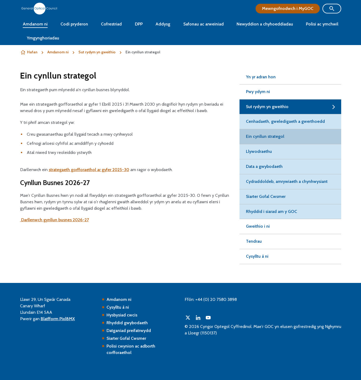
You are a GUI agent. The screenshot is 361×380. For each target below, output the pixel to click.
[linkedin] (198, 317)
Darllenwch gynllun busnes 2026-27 (54, 219)
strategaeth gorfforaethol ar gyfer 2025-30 (89, 169)
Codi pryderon (74, 24)
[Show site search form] (331, 8)
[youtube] (208, 317)
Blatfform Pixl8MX (58, 318)
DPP (139, 24)
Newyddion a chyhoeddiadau (265, 24)
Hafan (32, 52)
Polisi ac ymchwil (322, 24)
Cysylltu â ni (118, 307)
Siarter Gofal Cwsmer (126, 338)
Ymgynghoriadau (43, 37)
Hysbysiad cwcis (122, 315)
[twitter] (188, 317)
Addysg (162, 24)
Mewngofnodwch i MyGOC (287, 8)
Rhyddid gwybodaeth (127, 322)
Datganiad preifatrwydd (129, 330)
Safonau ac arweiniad (203, 24)
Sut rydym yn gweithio (97, 52)
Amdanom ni (35, 24)
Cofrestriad (111, 24)
